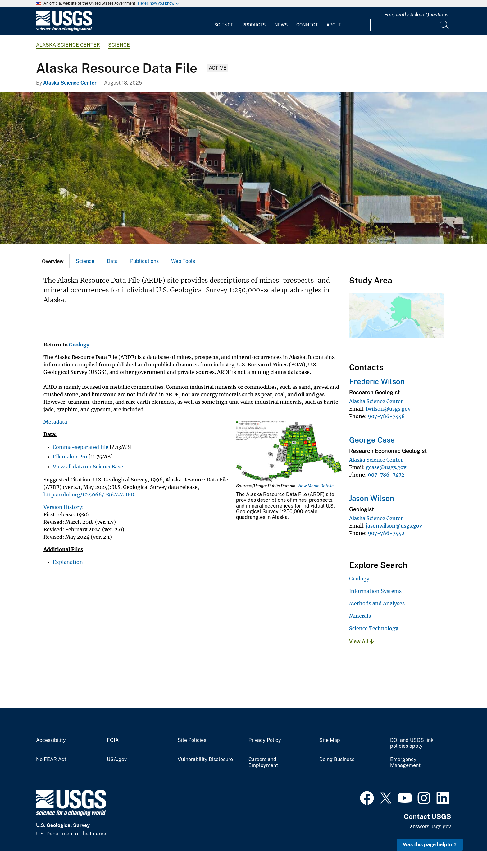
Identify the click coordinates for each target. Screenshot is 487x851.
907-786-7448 (386, 416)
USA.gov (117, 759)
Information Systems (375, 591)
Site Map (329, 740)
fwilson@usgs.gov (388, 409)
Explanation (68, 562)
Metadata (55, 422)
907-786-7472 (386, 475)
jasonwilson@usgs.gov (394, 526)
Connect (307, 24)
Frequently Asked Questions (416, 15)
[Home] (64, 30)
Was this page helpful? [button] (430, 845)
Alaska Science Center (68, 45)
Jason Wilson (371, 498)
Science (224, 24)
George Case (372, 439)
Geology (359, 578)
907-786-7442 (386, 533)
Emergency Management (405, 762)
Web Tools (183, 261)
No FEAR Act (51, 759)
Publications (144, 261)
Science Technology (373, 628)
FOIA (113, 740)
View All (361, 641)
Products (254, 24)
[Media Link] (289, 452)
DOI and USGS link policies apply (412, 743)
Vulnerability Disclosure (205, 759)
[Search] (445, 25)
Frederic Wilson (377, 381)
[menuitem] (224, 21)
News (281, 24)
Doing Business (336, 759)
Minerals (360, 616)
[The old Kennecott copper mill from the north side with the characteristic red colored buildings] (243, 168)
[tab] (53, 261)
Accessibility (51, 740)
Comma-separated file (80, 447)
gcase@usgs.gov (386, 467)
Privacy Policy (264, 740)
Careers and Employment (263, 762)
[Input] (410, 25)
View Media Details (315, 485)
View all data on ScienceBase (88, 466)
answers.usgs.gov (430, 827)
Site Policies (192, 740)
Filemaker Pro (70, 456)
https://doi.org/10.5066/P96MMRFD (88, 494)
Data (112, 261)
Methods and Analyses (377, 603)
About (333, 24)
